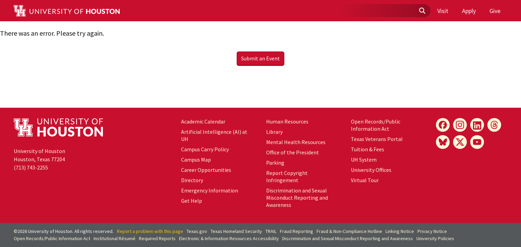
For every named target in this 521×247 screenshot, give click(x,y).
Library (274, 131)
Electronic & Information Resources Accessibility (229, 238)
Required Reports (157, 238)
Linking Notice (400, 231)
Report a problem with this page (150, 231)
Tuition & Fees (367, 149)
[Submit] (422, 11)
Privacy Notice (432, 231)
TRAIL (270, 231)
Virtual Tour (365, 180)
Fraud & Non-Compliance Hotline (349, 231)
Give (494, 11)
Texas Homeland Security (236, 231)
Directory (192, 180)
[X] (460, 142)
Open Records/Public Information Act (375, 125)
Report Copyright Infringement (287, 176)
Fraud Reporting (296, 231)
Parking (275, 162)
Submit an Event (260, 58)
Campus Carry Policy (205, 149)
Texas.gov (197, 231)
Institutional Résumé (114, 238)
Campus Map (196, 159)
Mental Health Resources (295, 142)
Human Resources (287, 121)
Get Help (191, 200)
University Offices (371, 169)
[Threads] (494, 125)
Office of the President (292, 152)
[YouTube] (477, 142)
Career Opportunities (206, 169)
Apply (469, 11)
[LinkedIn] (477, 125)
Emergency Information (209, 190)
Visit (442, 11)
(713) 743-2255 (31, 167)
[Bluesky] (443, 142)
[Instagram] (460, 125)
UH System (364, 159)
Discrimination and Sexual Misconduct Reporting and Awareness (297, 197)
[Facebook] (443, 125)
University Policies (435, 238)
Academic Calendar (203, 121)
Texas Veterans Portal (377, 139)
